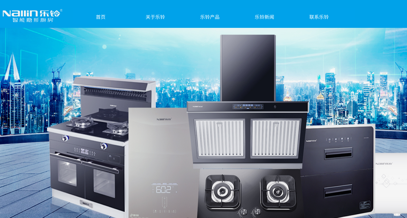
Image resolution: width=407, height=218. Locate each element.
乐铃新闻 (264, 16)
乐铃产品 (210, 16)
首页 (101, 16)
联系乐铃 (319, 16)
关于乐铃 (155, 16)
